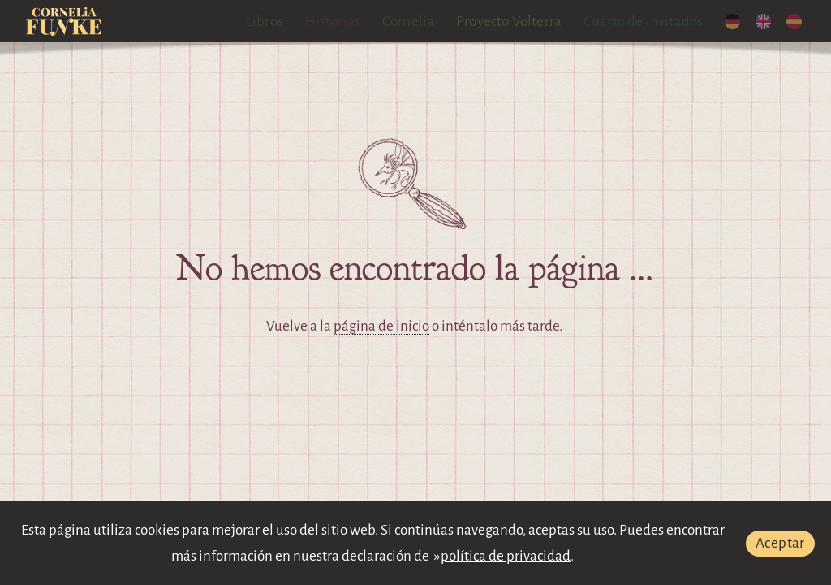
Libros (264, 21)
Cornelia (408, 21)
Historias (333, 21)
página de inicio (381, 326)
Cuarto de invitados (643, 21)
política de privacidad (506, 556)
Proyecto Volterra (509, 21)
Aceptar (780, 543)
